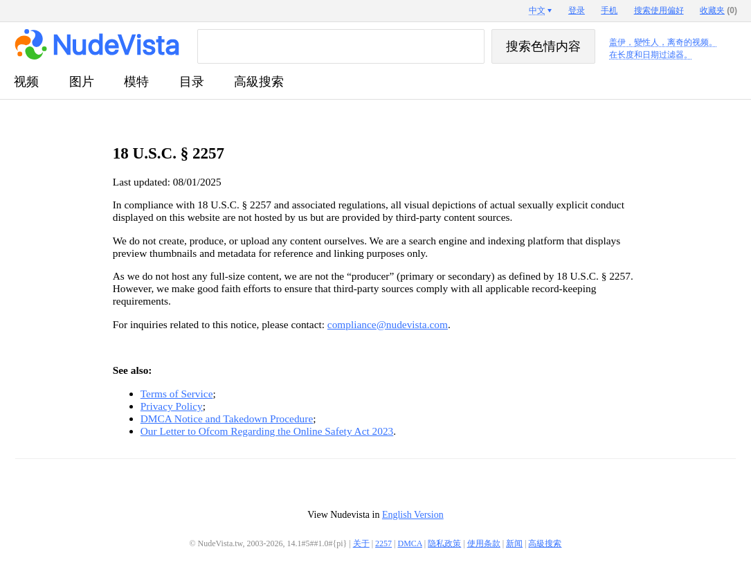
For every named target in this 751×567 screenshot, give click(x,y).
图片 (81, 82)
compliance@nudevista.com (387, 324)
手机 (609, 10)
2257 (383, 543)
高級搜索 (259, 82)
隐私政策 (444, 543)
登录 (576, 10)
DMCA (410, 543)
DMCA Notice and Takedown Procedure (227, 418)
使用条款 (483, 543)
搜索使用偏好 (659, 10)
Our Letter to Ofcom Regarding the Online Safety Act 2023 (267, 431)
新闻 (514, 543)
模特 (136, 82)
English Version (413, 515)
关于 (361, 543)
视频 (26, 82)
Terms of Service (177, 393)
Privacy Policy (172, 406)
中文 (537, 10)
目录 (191, 82)
